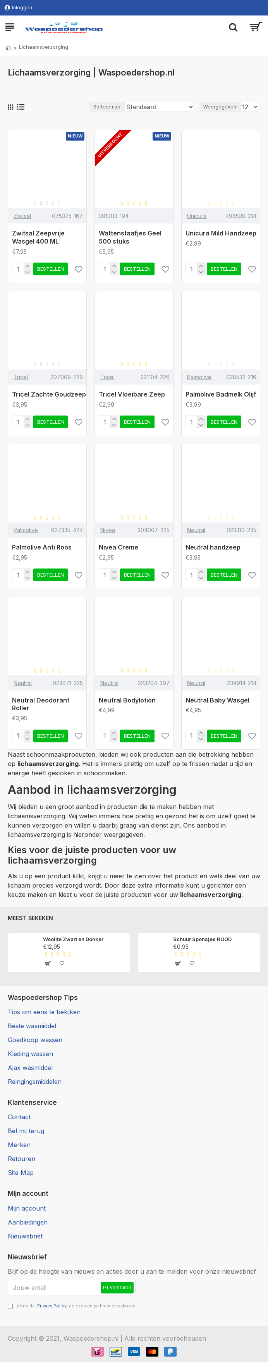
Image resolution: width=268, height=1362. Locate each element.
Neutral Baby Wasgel (217, 700)
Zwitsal (22, 216)
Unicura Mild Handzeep (221, 233)
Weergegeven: (220, 107)
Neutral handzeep (213, 547)
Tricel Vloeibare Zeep (132, 394)
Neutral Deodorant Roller (40, 704)
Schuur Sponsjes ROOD (202, 939)
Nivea (107, 530)
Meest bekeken (30, 918)
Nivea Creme (118, 547)
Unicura (196, 216)
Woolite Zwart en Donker (73, 939)
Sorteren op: (107, 107)
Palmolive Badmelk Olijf (221, 394)
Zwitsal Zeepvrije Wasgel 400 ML (38, 237)
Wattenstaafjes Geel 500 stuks (130, 237)
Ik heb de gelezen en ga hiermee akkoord (72, 1306)
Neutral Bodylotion (127, 700)
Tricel (21, 377)
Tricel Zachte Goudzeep (49, 394)
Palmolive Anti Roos (42, 547)
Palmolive (199, 377)
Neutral (196, 530)
